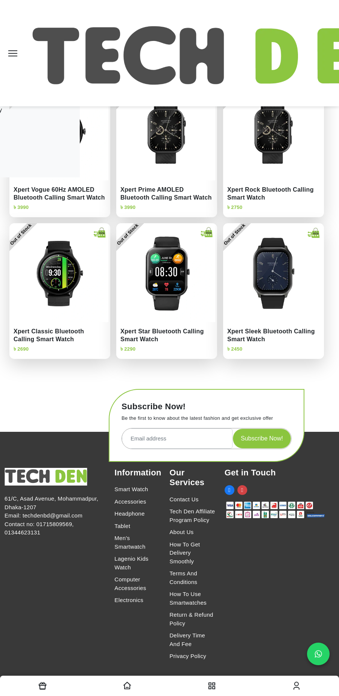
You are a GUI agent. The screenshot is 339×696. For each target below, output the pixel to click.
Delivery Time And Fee (187, 639)
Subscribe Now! (262, 438)
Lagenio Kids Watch (131, 562)
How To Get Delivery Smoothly (184, 552)
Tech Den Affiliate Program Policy (192, 515)
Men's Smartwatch (129, 542)
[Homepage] (127, 686)
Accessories (130, 501)
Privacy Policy (187, 656)
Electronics (128, 600)
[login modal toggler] (296, 686)
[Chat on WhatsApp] (318, 654)
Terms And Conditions (183, 577)
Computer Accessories (130, 583)
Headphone (129, 513)
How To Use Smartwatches (188, 598)
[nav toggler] (212, 686)
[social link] (229, 490)
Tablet (122, 526)
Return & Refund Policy (191, 618)
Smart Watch (131, 489)
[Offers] (42, 686)
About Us (181, 532)
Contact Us (183, 499)
